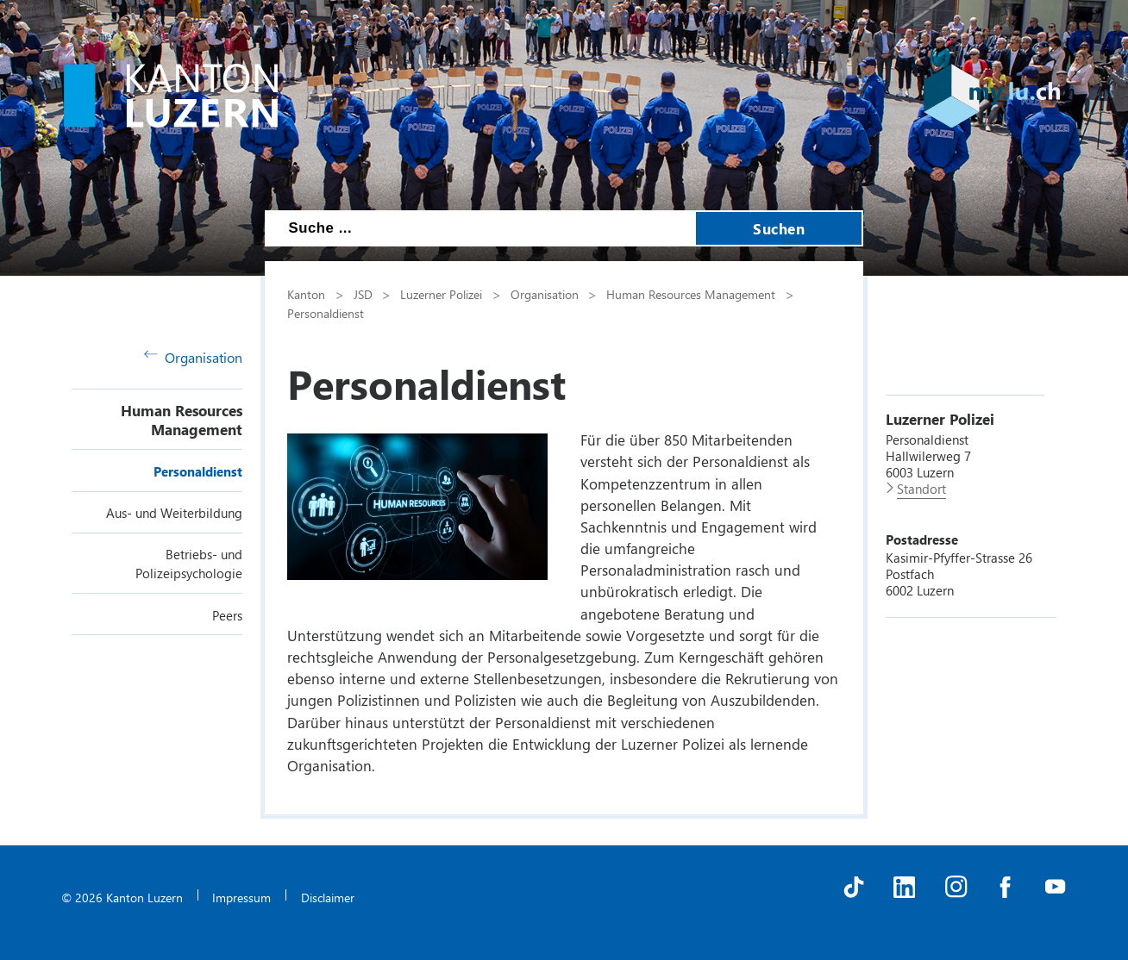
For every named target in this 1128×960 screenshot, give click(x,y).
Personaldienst (198, 471)
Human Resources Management (181, 420)
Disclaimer (327, 897)
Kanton (306, 294)
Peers (227, 615)
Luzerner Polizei (441, 294)
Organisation (193, 357)
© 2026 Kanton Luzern (122, 897)
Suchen (779, 228)
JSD (363, 294)
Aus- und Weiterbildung (174, 512)
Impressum (241, 897)
